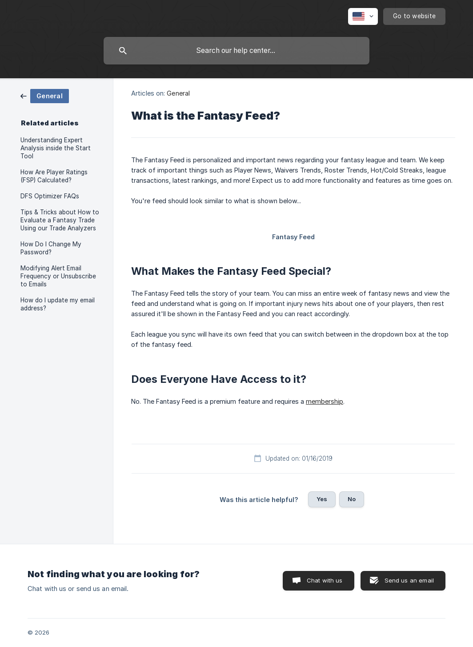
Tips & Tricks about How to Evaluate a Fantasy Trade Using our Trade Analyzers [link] (59, 220)
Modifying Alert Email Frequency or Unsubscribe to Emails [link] (58, 276)
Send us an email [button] (409, 580)
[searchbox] (236, 50)
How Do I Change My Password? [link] (50, 248)
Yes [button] (322, 498)
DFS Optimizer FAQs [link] (49, 196)
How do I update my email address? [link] (57, 304)
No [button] (352, 498)
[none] (363, 16)
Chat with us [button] (325, 580)
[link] (44, 95)
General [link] (178, 93)
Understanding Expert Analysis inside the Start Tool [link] (55, 148)
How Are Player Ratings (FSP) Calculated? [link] (54, 176)
